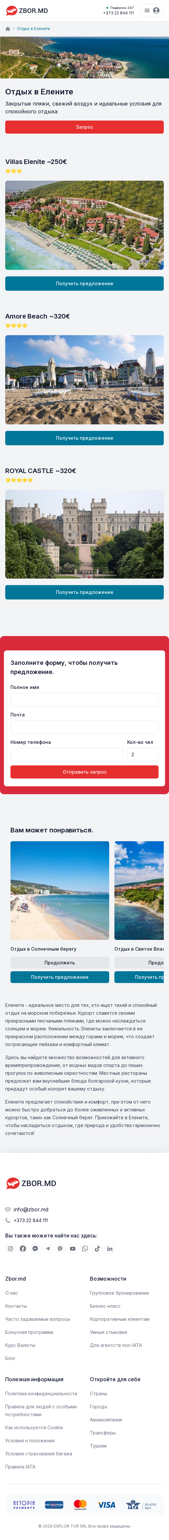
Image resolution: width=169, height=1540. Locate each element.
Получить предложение (84, 283)
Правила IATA (20, 1466)
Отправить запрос (85, 772)
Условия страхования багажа (38, 1453)
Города (98, 1406)
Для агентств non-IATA (116, 1345)
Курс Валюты (20, 1345)
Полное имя (24, 687)
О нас (11, 1293)
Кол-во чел (140, 742)
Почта (17, 714)
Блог (10, 1358)
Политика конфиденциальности (41, 1393)
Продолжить (59, 962)
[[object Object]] (10, 1248)
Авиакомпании (106, 1419)
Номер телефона (30, 742)
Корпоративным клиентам (119, 1319)
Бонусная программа (29, 1332)
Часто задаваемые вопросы (37, 1319)
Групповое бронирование (119, 1293)
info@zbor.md (31, 1209)
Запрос (84, 127)
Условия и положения (30, 1440)
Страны (98, 1393)
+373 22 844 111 (118, 10)
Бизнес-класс (105, 1306)
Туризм (98, 1446)
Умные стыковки (108, 1332)
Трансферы (103, 1432)
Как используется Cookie (34, 1427)
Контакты (16, 1306)
